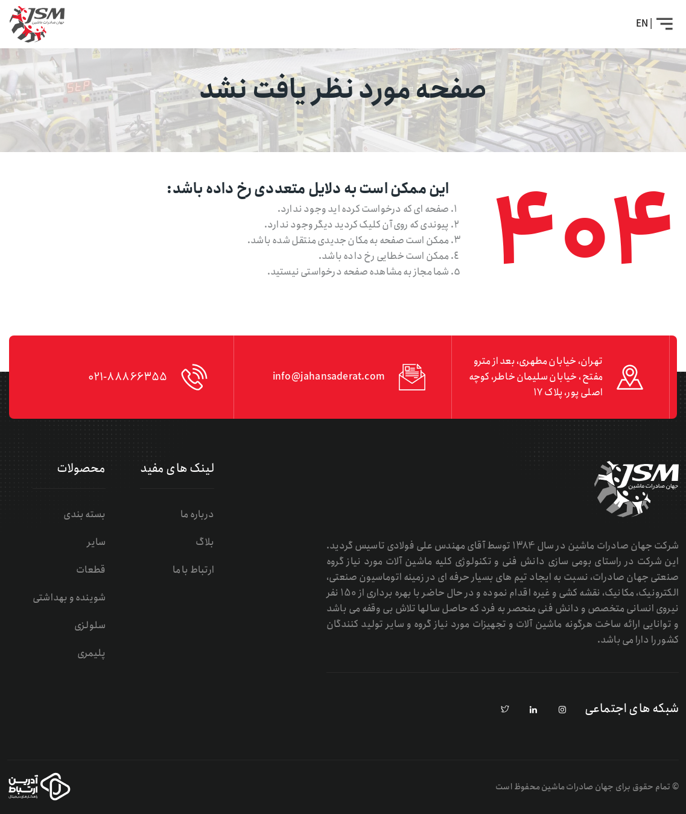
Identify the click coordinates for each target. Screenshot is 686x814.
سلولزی (90, 625)
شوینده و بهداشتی (69, 597)
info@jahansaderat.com (329, 376)
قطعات (91, 569)
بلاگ (204, 542)
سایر (96, 542)
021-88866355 (127, 377)
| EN (644, 23)
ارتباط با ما (193, 569)
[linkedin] (534, 710)
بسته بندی (84, 514)
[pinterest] (505, 710)
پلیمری (91, 653)
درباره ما (197, 514)
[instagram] (562, 710)
